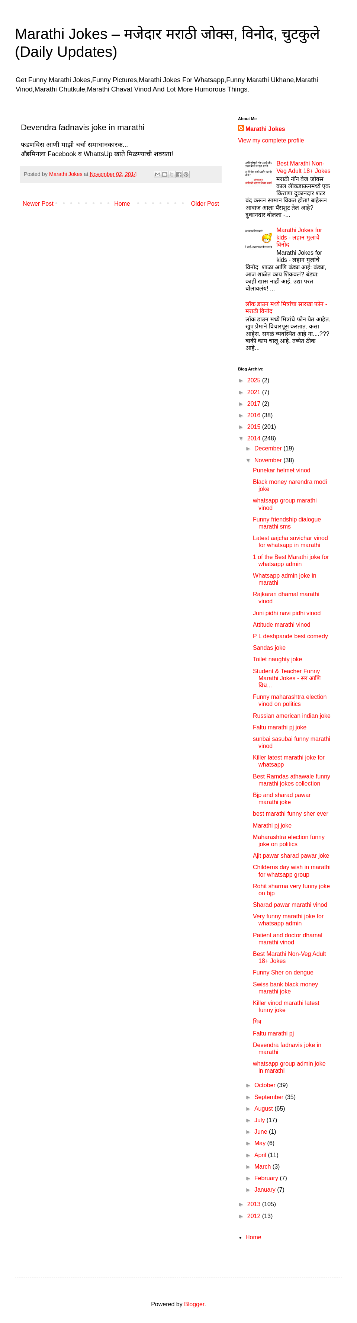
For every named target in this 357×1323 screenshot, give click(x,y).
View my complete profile (271, 140)
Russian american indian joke (292, 716)
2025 (254, 380)
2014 (254, 438)
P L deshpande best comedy (290, 636)
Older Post (205, 203)
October (265, 1085)
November (268, 460)
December (268, 448)
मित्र (257, 1021)
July (260, 1120)
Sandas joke (269, 648)
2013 (254, 1204)
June (261, 1131)
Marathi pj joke (272, 825)
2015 (254, 427)
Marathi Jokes (265, 129)
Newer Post (38, 203)
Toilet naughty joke (277, 659)
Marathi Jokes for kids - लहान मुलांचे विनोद (299, 237)
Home (122, 203)
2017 (254, 404)
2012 (254, 1216)
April (261, 1155)
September (269, 1097)
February (267, 1178)
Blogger (194, 1304)
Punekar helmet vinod (282, 470)
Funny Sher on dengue (283, 972)
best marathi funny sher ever (290, 813)
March (263, 1166)
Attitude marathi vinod (282, 625)
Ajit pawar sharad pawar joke (291, 855)
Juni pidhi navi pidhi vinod (287, 613)
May (260, 1143)
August (264, 1108)
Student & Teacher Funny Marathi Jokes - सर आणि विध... (287, 678)
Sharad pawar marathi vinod (290, 905)
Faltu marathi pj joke (279, 727)
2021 (254, 392)
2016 (254, 415)
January (265, 1189)
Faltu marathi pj (273, 1033)
